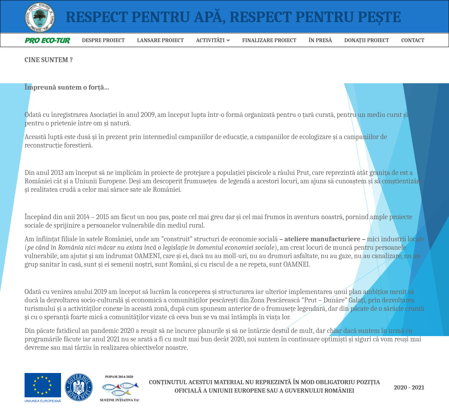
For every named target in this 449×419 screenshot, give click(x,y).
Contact (412, 40)
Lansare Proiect (160, 40)
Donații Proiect (366, 40)
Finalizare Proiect (269, 40)
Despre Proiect (103, 40)
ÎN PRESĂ (320, 40)
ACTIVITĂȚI (210, 40)
